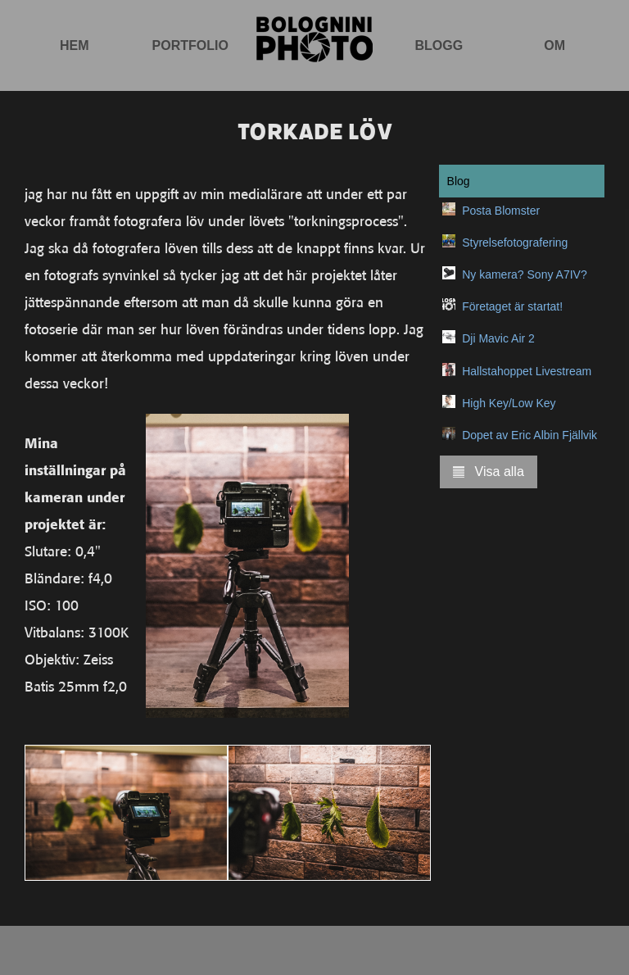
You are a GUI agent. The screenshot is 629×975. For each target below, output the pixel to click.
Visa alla (488, 471)
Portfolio (190, 45)
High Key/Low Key (508, 403)
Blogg (438, 45)
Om (554, 45)
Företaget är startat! (512, 306)
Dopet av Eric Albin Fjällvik (529, 435)
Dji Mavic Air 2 (498, 338)
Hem (74, 45)
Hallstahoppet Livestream (526, 371)
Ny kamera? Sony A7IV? (524, 274)
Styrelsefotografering (515, 242)
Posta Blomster (501, 210)
